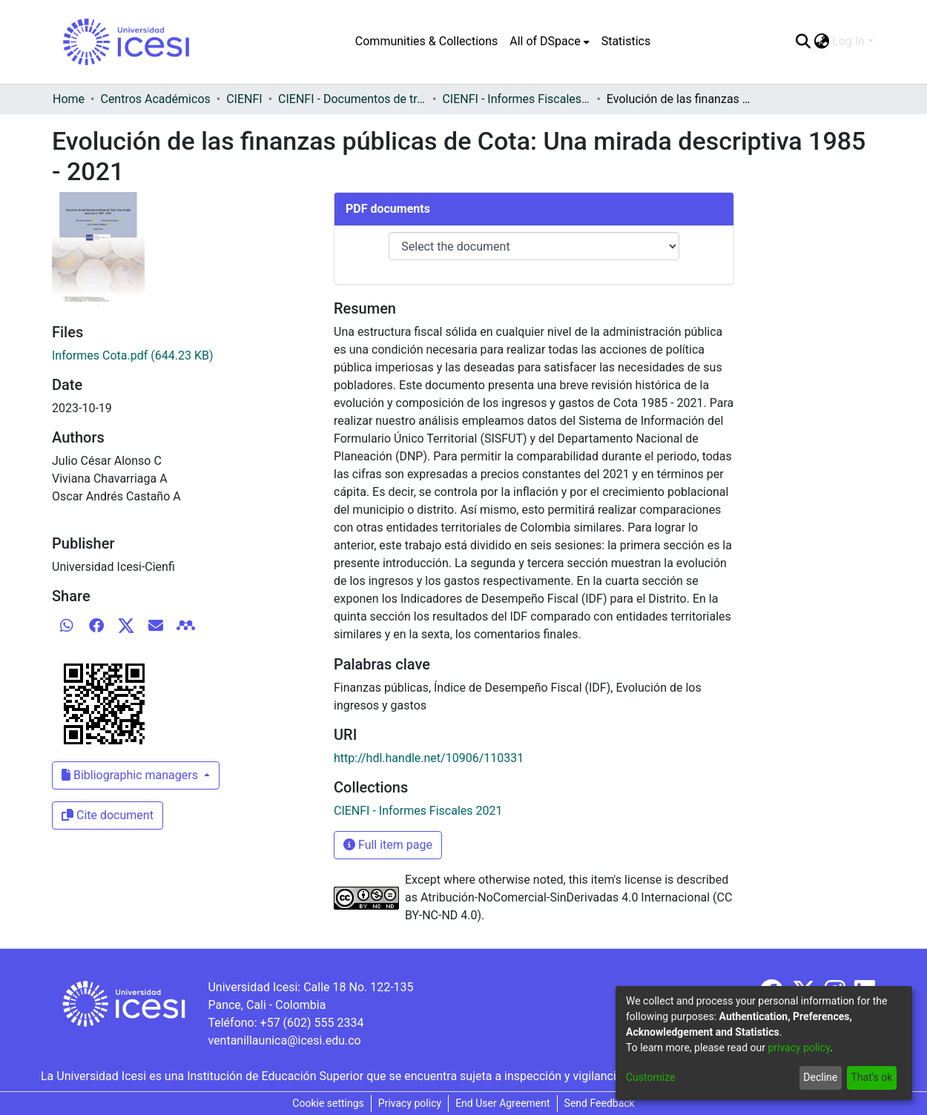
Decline (820, 1077)
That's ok (871, 1077)
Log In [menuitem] (848, 41)
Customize (650, 1077)
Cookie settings (328, 1103)
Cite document (108, 815)
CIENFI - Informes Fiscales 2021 (516, 99)
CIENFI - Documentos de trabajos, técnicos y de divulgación (352, 99)
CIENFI (244, 99)
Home (69, 99)
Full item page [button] (387, 845)
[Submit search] (803, 41)
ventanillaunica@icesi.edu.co (284, 1040)
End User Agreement (502, 1103)
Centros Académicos (155, 99)
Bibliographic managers (131, 775)
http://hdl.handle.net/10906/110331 (429, 758)
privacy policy (799, 1047)
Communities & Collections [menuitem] (426, 41)
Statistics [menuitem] (626, 41)
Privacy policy (409, 1103)
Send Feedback (599, 1103)
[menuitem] (549, 41)
